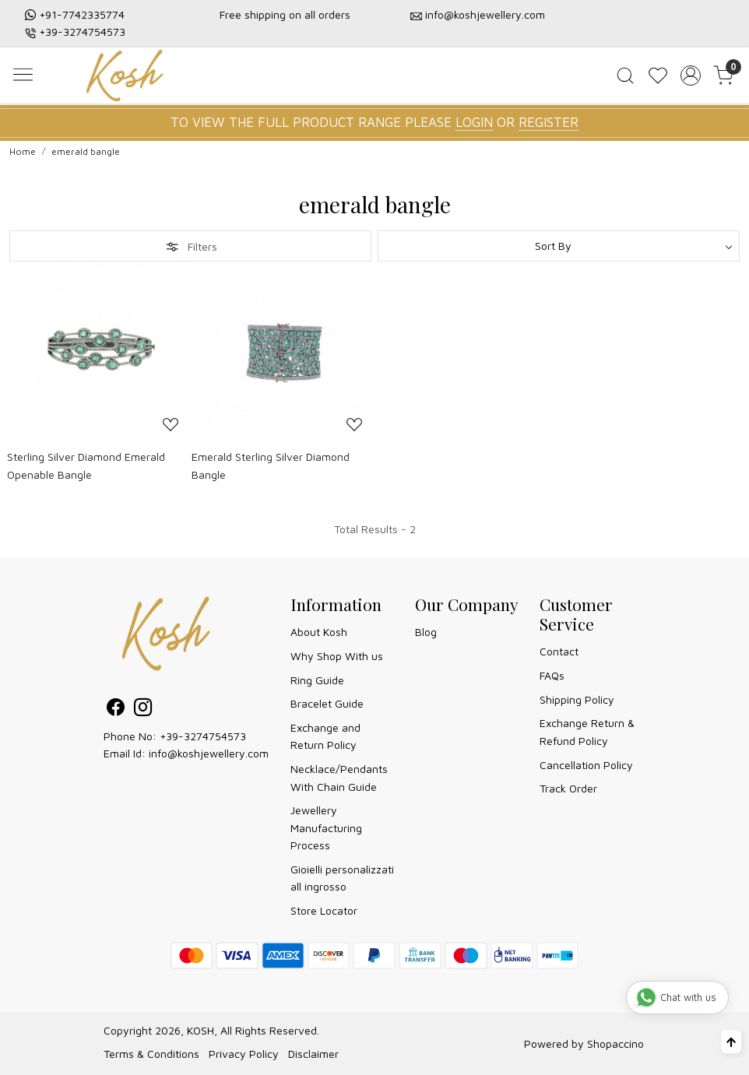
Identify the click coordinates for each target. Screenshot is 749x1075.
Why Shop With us (336, 655)
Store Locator (323, 910)
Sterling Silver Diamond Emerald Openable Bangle (86, 465)
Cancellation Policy (586, 764)
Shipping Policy (577, 699)
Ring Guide (317, 680)
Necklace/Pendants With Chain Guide (339, 777)
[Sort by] (559, 246)
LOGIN (474, 122)
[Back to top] (731, 1041)
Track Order (568, 788)
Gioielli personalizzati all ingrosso (342, 877)
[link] (625, 75)
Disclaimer (313, 1053)
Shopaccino (615, 1043)
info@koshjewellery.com (485, 14)
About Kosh (318, 631)
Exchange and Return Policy (325, 736)
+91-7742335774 (82, 14)
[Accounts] (690, 75)
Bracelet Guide (327, 703)
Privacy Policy (244, 1053)
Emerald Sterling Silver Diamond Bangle (271, 465)
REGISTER (548, 122)
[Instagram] (143, 709)
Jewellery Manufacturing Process (326, 827)
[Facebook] (116, 709)
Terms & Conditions (151, 1053)
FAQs (552, 675)
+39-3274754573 (82, 31)
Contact (559, 651)
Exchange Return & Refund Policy (587, 731)
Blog (426, 631)
